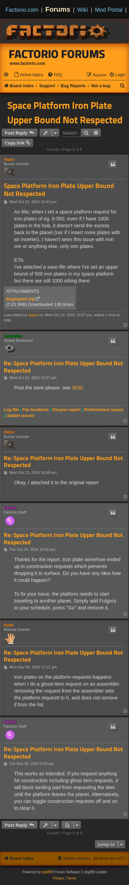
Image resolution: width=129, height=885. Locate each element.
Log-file (11, 409)
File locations (35, 409)
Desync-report (66, 409)
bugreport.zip (20, 298)
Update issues (20, 415)
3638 (77, 387)
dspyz (9, 159)
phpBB (47, 872)
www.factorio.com (27, 63)
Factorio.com (22, 10)
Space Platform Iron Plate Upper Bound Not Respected (64, 112)
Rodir (9, 625)
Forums (58, 9)
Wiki (82, 10)
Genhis (10, 508)
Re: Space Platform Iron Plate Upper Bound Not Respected (63, 367)
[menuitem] (28, 75)
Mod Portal (108, 10)
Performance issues (103, 409)
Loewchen (13, 336)
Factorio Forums (57, 53)
